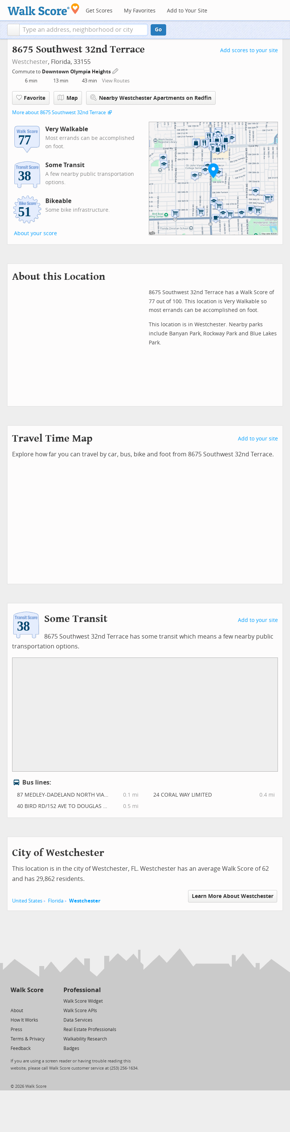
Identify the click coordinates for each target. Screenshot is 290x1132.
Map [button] (68, 98)
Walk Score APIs (80, 1010)
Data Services (78, 1020)
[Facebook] (26, 1000)
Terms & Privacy (28, 1039)
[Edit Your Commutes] (115, 70)
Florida (55, 901)
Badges (71, 1048)
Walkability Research (85, 1039)
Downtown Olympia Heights (77, 71)
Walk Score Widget (83, 1001)
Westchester (30, 61)
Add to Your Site (187, 11)
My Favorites (140, 11)
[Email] (38, 1000)
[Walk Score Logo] (44, 9)
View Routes (116, 81)
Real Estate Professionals (89, 1029)
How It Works (24, 1020)
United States (27, 901)
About (17, 1010)
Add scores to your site (249, 50)
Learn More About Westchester (232, 896)
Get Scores (99, 11)
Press (16, 1029)
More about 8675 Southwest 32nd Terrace (59, 112)
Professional (82, 990)
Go (158, 29)
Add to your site (258, 439)
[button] (13, 30)
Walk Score (27, 990)
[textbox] (83, 30)
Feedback (21, 1048)
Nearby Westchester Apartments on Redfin (150, 97)
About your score (35, 233)
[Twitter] (15, 1000)
